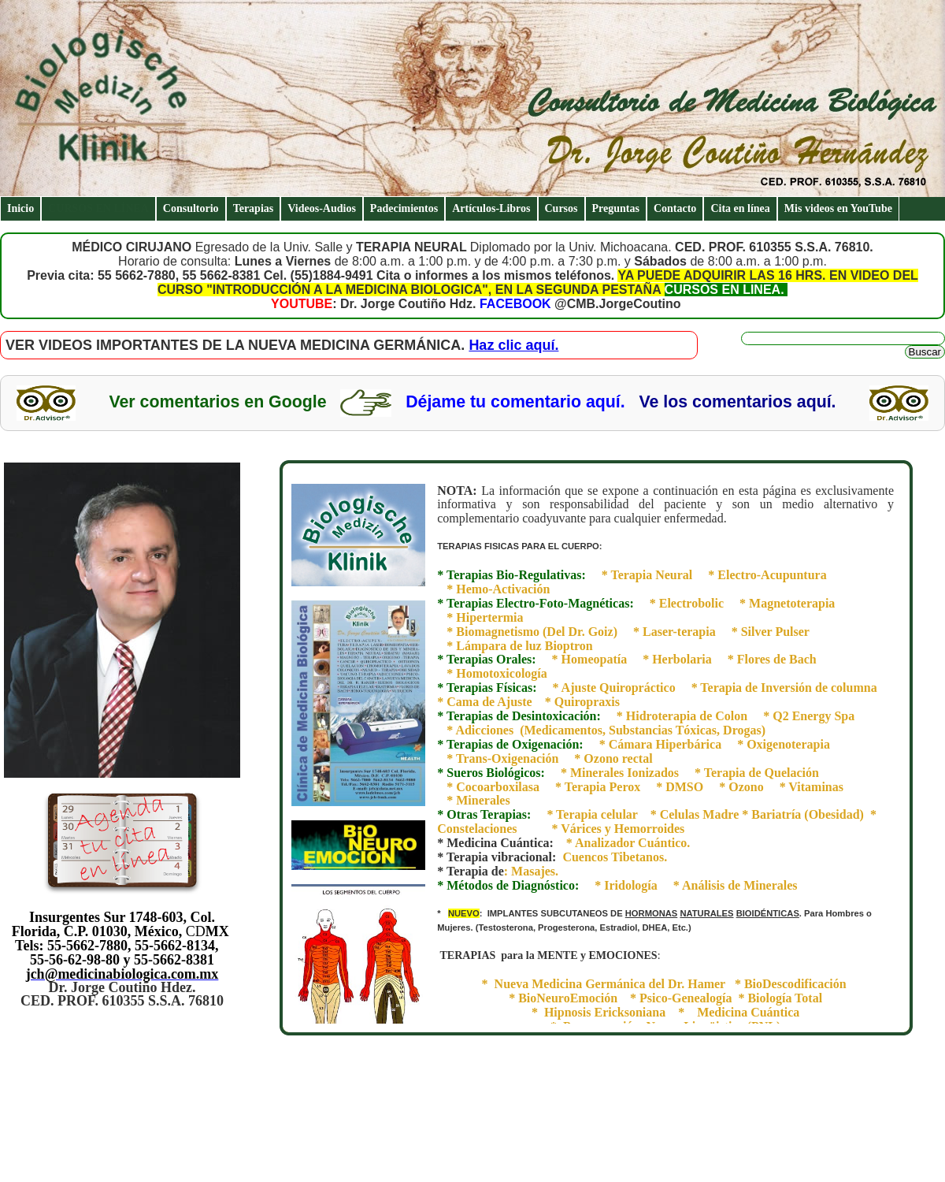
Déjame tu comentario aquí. (515, 401)
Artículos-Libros (491, 208)
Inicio (20, 208)
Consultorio (191, 208)
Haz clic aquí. (513, 345)
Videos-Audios (321, 208)
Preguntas (615, 208)
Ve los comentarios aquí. (737, 401)
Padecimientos (404, 208)
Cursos (561, 208)
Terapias (253, 208)
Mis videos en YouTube (838, 208)
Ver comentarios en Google (217, 401)
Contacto (675, 208)
